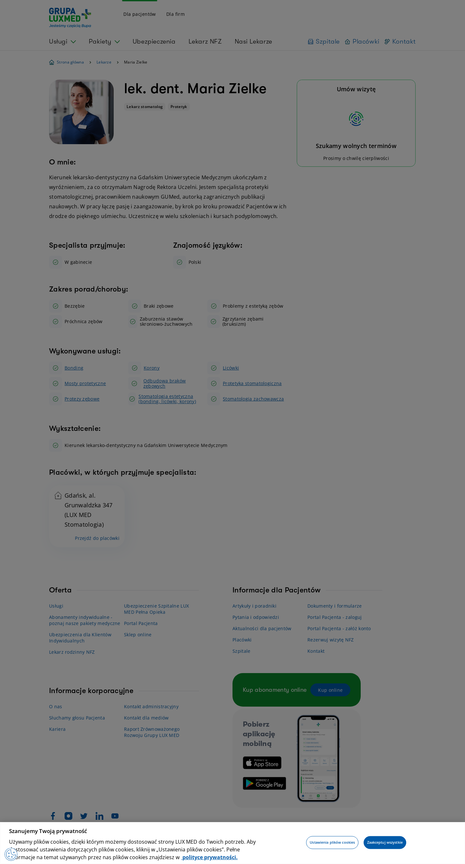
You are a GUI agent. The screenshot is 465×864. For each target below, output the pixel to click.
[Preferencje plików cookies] (11, 854)
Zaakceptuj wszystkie (385, 842)
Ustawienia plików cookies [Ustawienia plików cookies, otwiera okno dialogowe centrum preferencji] (332, 842)
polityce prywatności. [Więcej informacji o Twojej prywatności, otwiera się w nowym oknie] (209, 857)
